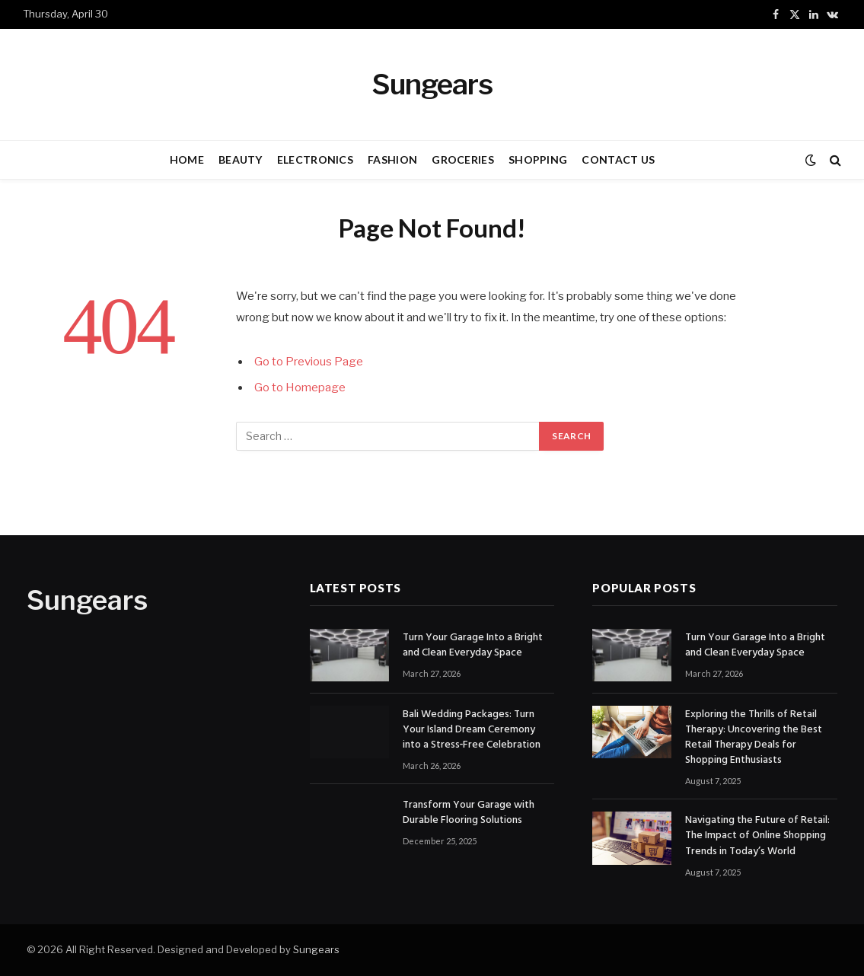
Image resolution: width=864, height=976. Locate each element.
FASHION (392, 159)
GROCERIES (463, 159)
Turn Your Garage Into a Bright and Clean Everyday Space (473, 645)
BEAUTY (240, 159)
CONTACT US (618, 159)
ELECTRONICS (315, 159)
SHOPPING (538, 159)
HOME (187, 159)
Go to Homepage (300, 387)
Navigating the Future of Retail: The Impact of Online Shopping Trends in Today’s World (757, 836)
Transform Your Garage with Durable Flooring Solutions (468, 813)
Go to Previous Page (308, 361)
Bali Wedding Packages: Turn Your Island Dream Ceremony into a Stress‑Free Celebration (472, 730)
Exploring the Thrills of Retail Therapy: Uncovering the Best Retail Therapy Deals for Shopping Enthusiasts (753, 737)
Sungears (316, 949)
